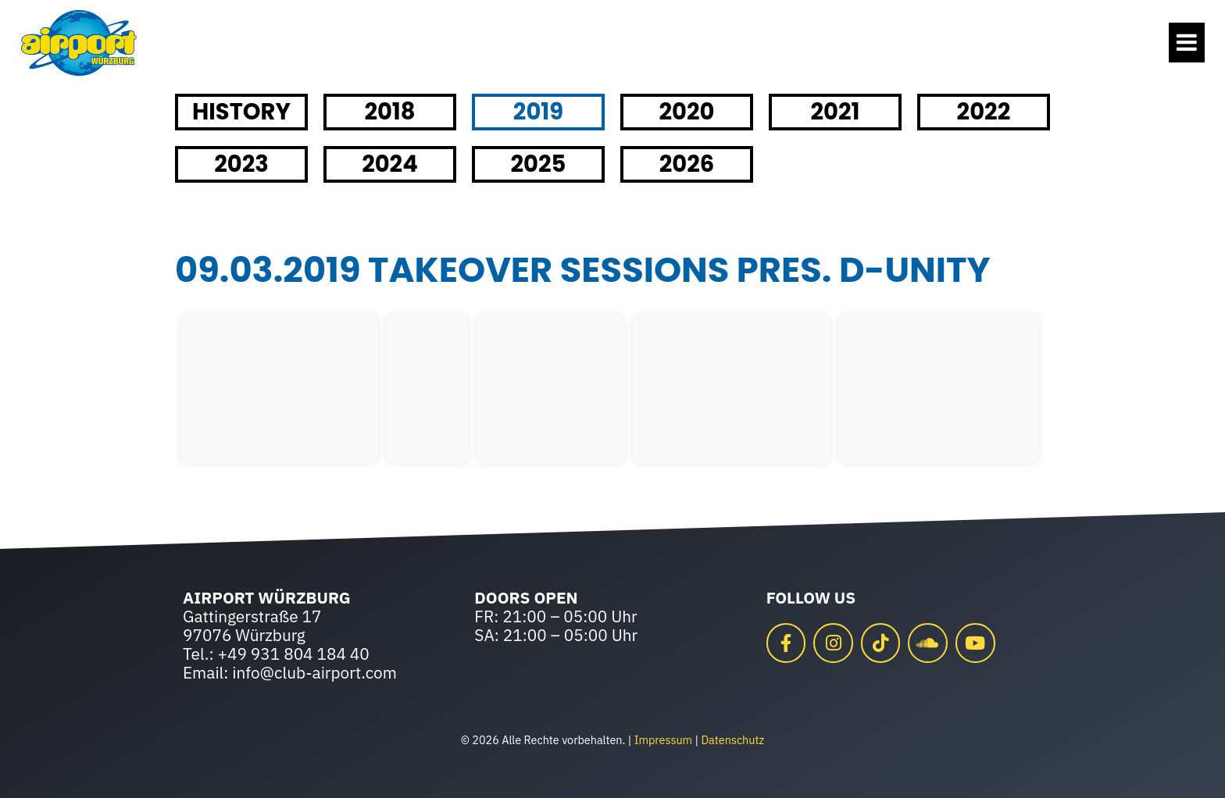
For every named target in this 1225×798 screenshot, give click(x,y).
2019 (538, 111)
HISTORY (241, 111)
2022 (984, 111)
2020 (686, 111)
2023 (241, 164)
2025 (538, 164)
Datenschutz (732, 739)
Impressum (663, 739)
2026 (687, 164)
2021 (834, 111)
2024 (390, 164)
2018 (389, 111)
